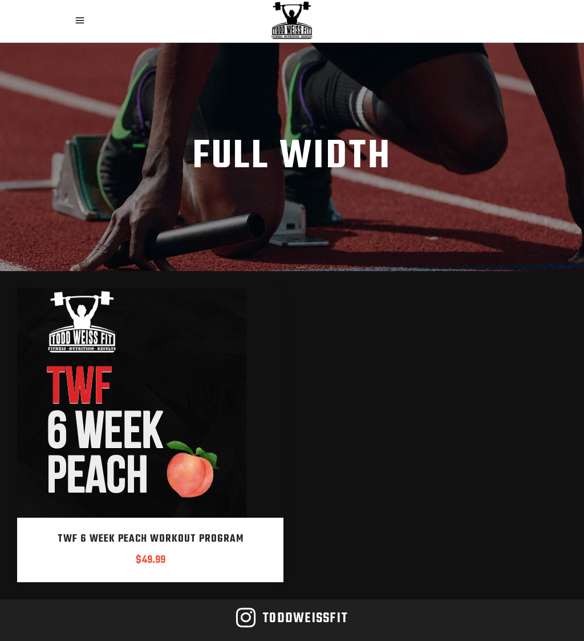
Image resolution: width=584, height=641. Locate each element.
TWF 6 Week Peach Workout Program (151, 539)
